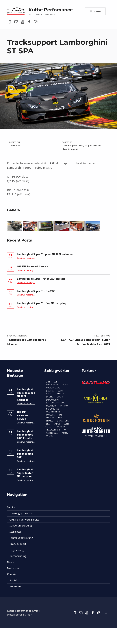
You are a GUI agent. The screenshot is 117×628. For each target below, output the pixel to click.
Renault (50, 418)
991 (55, 381)
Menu (97, 11)
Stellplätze (15, 531)
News (10, 562)
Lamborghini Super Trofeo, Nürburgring (41, 303)
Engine (49, 396)
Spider (57, 424)
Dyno (49, 394)
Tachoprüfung (17, 556)
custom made (53, 388)
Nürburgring (52, 409)
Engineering (16, 550)
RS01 (60, 418)
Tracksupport (70, 149)
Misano (64, 406)
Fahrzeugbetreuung (21, 537)
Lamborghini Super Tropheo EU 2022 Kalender (45, 254)
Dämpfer (60, 394)
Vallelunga (52, 433)
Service (49, 421)
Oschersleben (53, 412)
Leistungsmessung (55, 403)
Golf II (60, 396)
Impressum (16, 586)
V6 (65, 430)
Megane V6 (51, 406)
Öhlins (49, 436)
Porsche (50, 415)
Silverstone (63, 421)
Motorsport (14, 568)
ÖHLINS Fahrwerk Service (32, 266)
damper (50, 391)
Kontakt (11, 574)
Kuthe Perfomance (51, 9)
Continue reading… (26, 258)
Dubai (60, 391)
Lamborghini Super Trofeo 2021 (36, 291)
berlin (65, 385)
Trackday (60, 427)
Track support (17, 544)
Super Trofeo (93, 145)
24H (48, 381)
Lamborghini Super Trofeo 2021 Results (41, 278)
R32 (60, 415)
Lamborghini (70, 145)
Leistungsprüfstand (20, 513)
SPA (81, 145)
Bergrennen (52, 385)
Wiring (65, 433)
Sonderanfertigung (20, 525)
